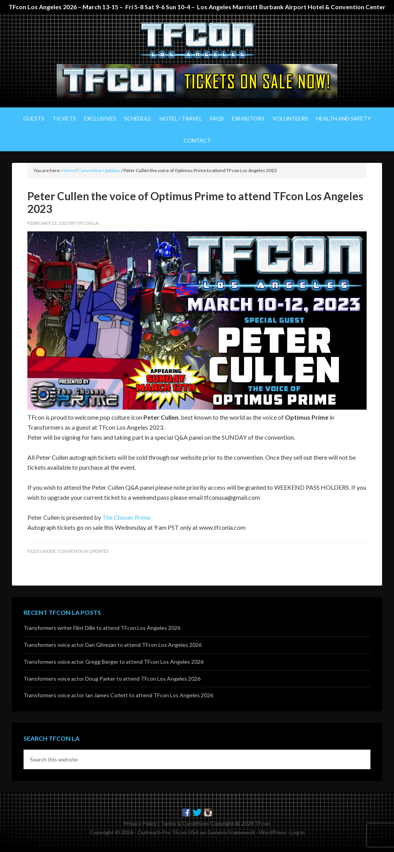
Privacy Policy (140, 823)
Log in (297, 832)
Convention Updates (83, 551)
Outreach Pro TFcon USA (168, 832)
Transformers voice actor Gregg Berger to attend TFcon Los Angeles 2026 (114, 661)
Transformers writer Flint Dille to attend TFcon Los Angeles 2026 (102, 627)
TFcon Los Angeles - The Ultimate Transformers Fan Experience (197, 41)
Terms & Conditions (185, 823)
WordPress (272, 832)
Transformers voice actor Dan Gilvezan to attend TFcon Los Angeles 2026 (113, 644)
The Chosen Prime (126, 517)
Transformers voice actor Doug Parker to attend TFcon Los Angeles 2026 (112, 678)
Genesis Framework (231, 832)
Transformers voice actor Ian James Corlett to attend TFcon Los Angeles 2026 (118, 695)
